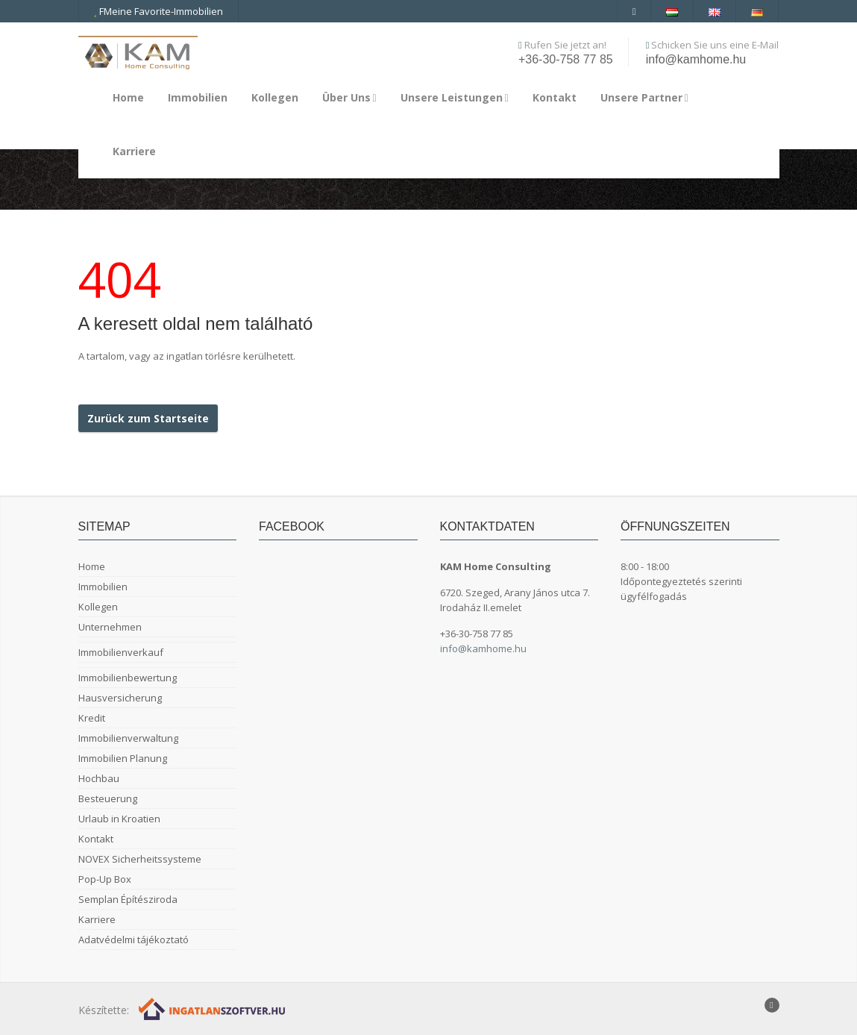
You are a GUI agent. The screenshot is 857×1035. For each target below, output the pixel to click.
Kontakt (555, 97)
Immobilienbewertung (127, 677)
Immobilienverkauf (120, 652)
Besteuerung (107, 798)
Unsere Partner (644, 97)
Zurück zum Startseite (148, 418)
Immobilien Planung (122, 758)
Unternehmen (110, 627)
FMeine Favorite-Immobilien (158, 11)
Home (128, 97)
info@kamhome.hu (696, 59)
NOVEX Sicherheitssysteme (139, 859)
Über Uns (349, 97)
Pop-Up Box (104, 879)
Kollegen (274, 97)
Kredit (91, 718)
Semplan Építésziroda (128, 899)
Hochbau (98, 778)
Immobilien (197, 97)
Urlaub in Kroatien (119, 818)
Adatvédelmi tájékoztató (133, 939)
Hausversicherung (120, 697)
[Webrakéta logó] (213, 1008)
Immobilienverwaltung (128, 738)
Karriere (134, 151)
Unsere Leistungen (455, 97)
